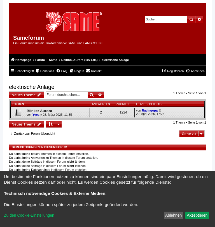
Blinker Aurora (39, 111)
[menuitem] (44, 71)
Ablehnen (173, 215)
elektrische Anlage (31, 87)
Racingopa (150, 110)
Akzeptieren (197, 215)
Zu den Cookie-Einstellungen (29, 215)
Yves (35, 114)
